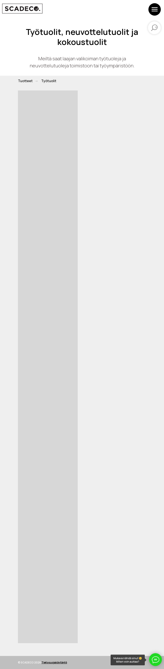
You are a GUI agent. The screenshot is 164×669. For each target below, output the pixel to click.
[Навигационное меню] (155, 9)
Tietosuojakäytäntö (54, 662)
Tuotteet (25, 81)
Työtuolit (48, 81)
